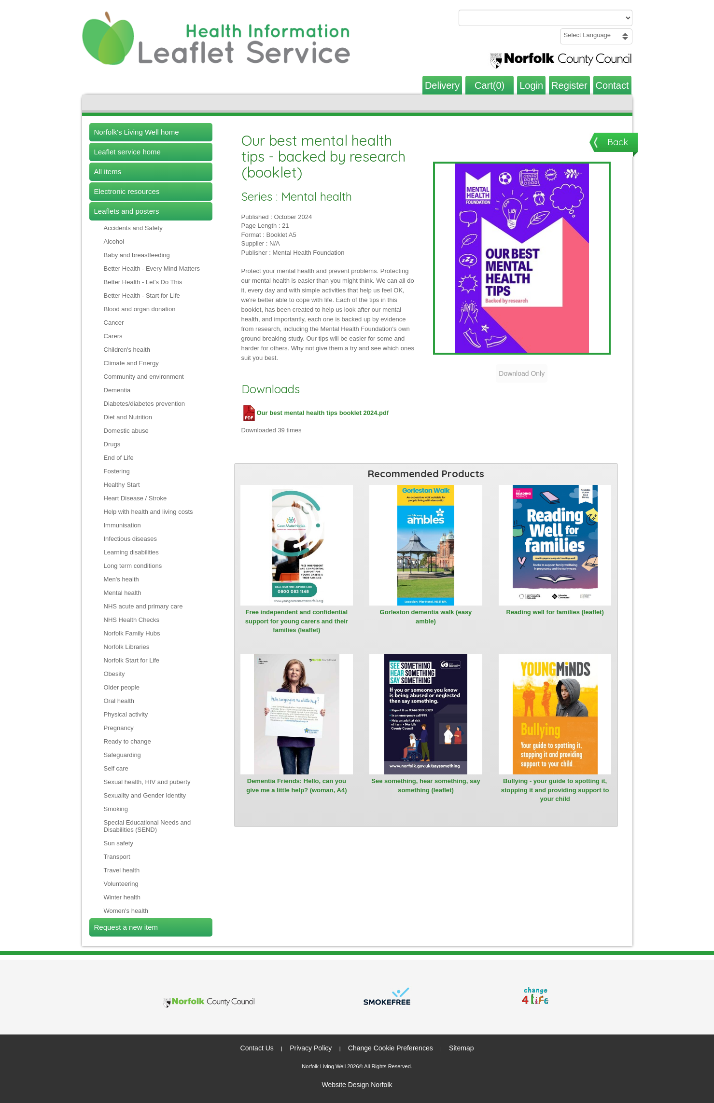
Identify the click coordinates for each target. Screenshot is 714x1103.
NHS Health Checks (132, 619)
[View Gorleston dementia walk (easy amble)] (425, 545)
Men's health (121, 579)
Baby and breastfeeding (137, 255)
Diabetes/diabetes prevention (144, 403)
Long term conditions (133, 565)
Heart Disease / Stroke (135, 498)
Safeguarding (122, 754)
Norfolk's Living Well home (136, 132)
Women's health (126, 910)
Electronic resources (127, 191)
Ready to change (127, 741)
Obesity (114, 673)
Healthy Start (122, 484)
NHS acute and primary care (143, 606)
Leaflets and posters (126, 211)
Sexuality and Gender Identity (145, 795)
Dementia (117, 390)
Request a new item (126, 927)
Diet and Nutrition (128, 417)
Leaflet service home (127, 152)
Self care (116, 768)
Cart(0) (489, 85)
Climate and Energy (131, 363)
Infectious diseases (130, 538)
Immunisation (122, 525)
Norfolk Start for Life (132, 660)
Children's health (127, 349)
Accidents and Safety (133, 228)
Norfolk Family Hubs (132, 633)
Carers (113, 336)
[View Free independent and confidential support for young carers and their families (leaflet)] (296, 545)
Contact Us (257, 1048)
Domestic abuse (126, 430)
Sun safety (118, 843)
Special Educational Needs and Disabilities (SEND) (147, 826)
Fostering (117, 471)
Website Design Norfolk (357, 1085)
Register (569, 85)
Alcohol (114, 241)
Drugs (112, 444)
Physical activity (126, 714)
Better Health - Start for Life (142, 295)
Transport (117, 856)
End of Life (119, 457)
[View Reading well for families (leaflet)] (555, 545)
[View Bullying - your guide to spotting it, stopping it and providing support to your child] (555, 714)
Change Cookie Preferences (390, 1048)
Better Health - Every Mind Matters (152, 268)
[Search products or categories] (545, 18)
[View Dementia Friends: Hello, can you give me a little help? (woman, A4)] (296, 714)
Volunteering (121, 883)
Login (531, 85)
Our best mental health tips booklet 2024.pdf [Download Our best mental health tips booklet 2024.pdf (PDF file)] (315, 412)
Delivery (442, 85)
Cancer (114, 322)
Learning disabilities (131, 552)
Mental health (122, 592)
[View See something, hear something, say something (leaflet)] (425, 714)
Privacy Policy (311, 1048)
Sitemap (461, 1048)
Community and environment (144, 376)
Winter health (122, 897)
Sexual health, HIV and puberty (147, 782)
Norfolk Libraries (127, 646)
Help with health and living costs (148, 511)
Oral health (119, 700)
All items (108, 171)
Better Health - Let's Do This (143, 282)
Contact (612, 85)
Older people (122, 687)
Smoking (116, 809)
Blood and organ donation (140, 309)
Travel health (122, 870)
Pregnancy (119, 727)
